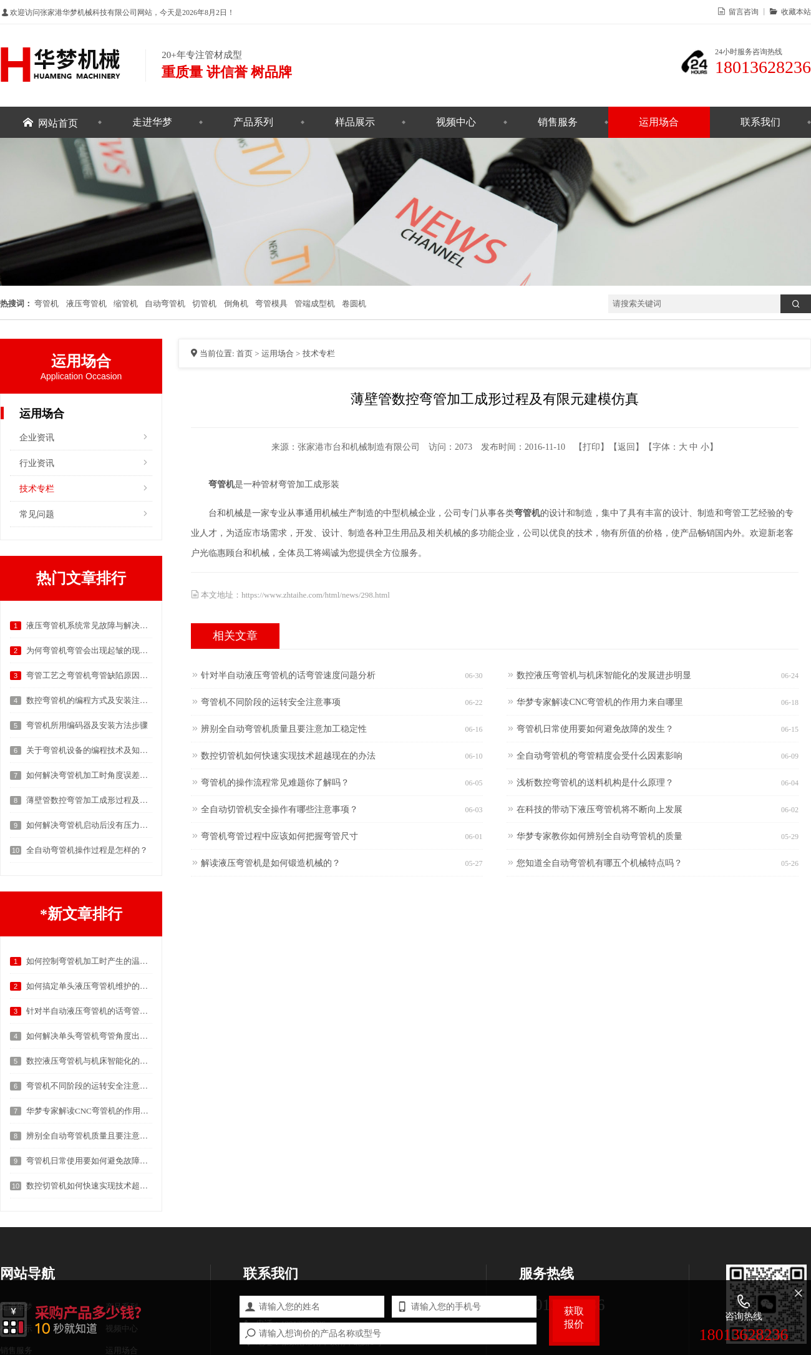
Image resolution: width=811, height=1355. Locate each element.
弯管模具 (271, 303)
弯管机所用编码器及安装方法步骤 (87, 725)
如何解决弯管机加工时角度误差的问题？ (89, 775)
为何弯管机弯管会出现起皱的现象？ (89, 650)
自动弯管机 (165, 303)
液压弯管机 (86, 303)
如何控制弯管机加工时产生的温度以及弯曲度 (89, 961)
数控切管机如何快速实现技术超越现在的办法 (89, 1185)
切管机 (204, 303)
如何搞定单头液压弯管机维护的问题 (89, 986)
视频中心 (456, 122)
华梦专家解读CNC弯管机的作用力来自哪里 (89, 1110)
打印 (591, 447)
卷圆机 (354, 303)
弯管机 (46, 303)
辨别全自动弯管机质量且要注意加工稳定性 (89, 1135)
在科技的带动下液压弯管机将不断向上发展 (599, 808)
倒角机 (236, 303)
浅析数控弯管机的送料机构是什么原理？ (595, 781)
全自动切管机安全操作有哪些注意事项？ (279, 808)
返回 (626, 447)
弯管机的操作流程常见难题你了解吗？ (275, 781)
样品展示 (355, 122)
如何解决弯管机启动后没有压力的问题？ (89, 825)
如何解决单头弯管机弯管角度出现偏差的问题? (89, 1036)
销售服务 (558, 122)
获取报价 (574, 1317)
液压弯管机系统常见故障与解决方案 (89, 625)
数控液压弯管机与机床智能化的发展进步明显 (89, 1061)
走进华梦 (152, 122)
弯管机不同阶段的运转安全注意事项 (89, 1085)
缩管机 (126, 303)
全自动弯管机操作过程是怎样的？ (87, 850)
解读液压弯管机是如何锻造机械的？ (271, 862)
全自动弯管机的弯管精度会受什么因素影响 (599, 754)
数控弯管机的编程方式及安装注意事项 (89, 700)
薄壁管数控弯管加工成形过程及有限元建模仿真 (89, 800)
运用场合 (659, 122)
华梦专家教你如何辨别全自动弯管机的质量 (599, 835)
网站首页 (58, 122)
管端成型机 (314, 303)
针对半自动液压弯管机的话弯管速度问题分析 (89, 1011)
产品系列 (253, 122)
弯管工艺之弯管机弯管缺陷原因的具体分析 (89, 675)
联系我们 (760, 122)
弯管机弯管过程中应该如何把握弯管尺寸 (279, 835)
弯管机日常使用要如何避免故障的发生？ (89, 1160)
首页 (244, 353)
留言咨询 (742, 11)
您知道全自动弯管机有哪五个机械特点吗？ (599, 862)
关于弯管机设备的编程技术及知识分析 (89, 750)
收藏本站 (794, 11)
